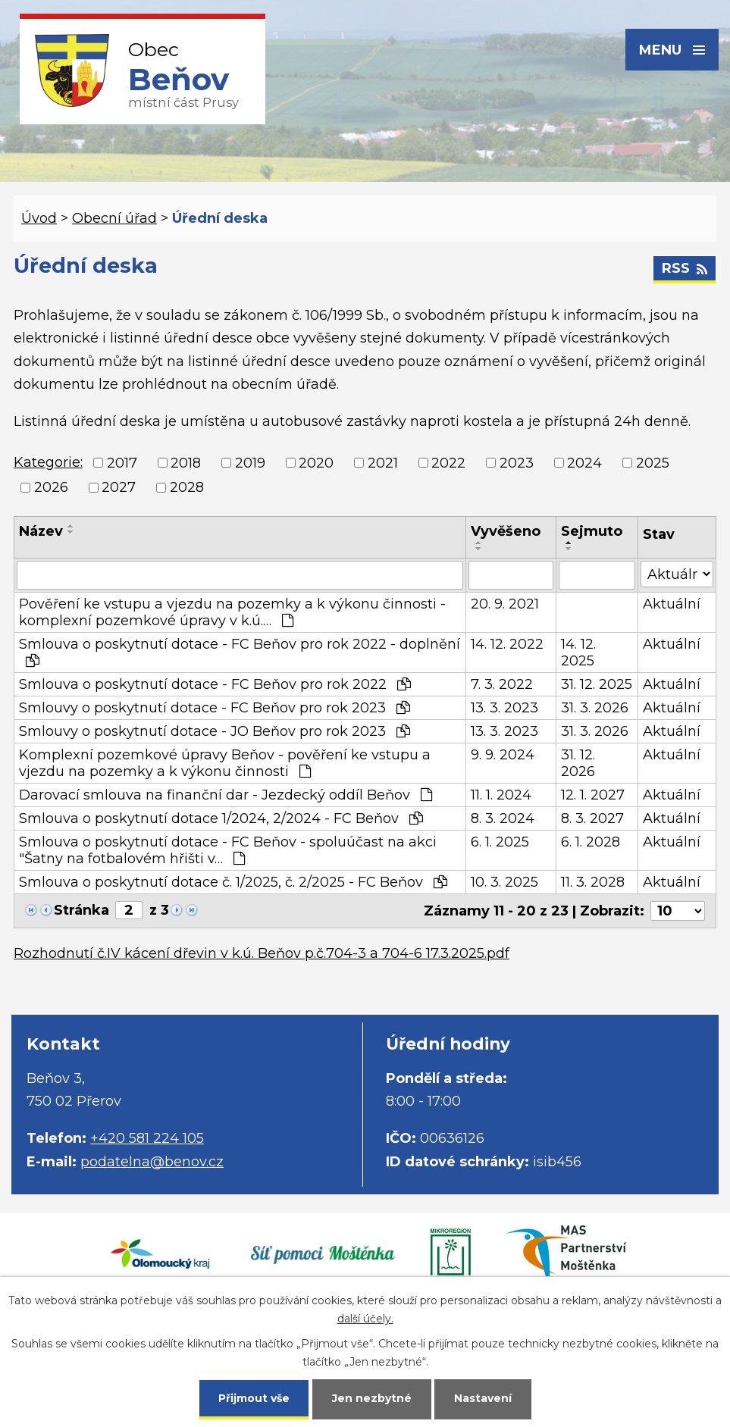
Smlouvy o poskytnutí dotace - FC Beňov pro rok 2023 (214, 707)
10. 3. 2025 (504, 882)
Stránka (81, 910)
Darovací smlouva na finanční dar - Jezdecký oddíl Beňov (225, 795)
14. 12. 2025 (578, 652)
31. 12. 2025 (596, 684)
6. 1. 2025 (500, 842)
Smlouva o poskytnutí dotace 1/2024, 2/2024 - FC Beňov (221, 818)
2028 (187, 487)
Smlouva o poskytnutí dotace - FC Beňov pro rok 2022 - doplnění (239, 652)
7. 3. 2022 (502, 684)
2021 (383, 463)
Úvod (39, 218)
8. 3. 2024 (502, 818)
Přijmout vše (254, 1398)
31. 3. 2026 (594, 707)
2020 (316, 463)
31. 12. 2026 (578, 763)
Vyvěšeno (505, 531)
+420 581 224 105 (147, 1138)
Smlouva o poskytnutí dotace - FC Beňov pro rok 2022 (215, 684)
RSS (684, 268)
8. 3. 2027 (592, 818)
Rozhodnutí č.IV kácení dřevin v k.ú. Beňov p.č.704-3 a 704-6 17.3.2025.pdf (261, 953)
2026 (51, 487)
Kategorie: (48, 462)
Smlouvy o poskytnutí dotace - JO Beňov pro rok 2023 (214, 731)
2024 (584, 463)
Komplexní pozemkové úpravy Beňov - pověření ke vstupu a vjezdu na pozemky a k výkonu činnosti (225, 763)
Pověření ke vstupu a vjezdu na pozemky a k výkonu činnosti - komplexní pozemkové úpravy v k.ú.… (232, 612)
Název (41, 531)
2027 (119, 487)
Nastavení (483, 1398)
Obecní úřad (114, 218)
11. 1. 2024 (501, 795)
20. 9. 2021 (505, 604)
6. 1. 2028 (590, 842)
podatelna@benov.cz (152, 1161)
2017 (122, 463)
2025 (652, 463)
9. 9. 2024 (502, 754)
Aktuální (671, 604)
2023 (517, 463)
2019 (250, 463)
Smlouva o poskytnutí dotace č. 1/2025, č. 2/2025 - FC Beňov (233, 882)
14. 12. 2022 (507, 644)
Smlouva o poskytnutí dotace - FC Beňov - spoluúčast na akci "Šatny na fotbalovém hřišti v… (228, 850)
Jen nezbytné (372, 1398)
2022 (448, 463)
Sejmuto (591, 531)
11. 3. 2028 (593, 882)
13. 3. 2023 (504, 707)
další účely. (365, 1318)
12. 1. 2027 (593, 795)
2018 (186, 463)
